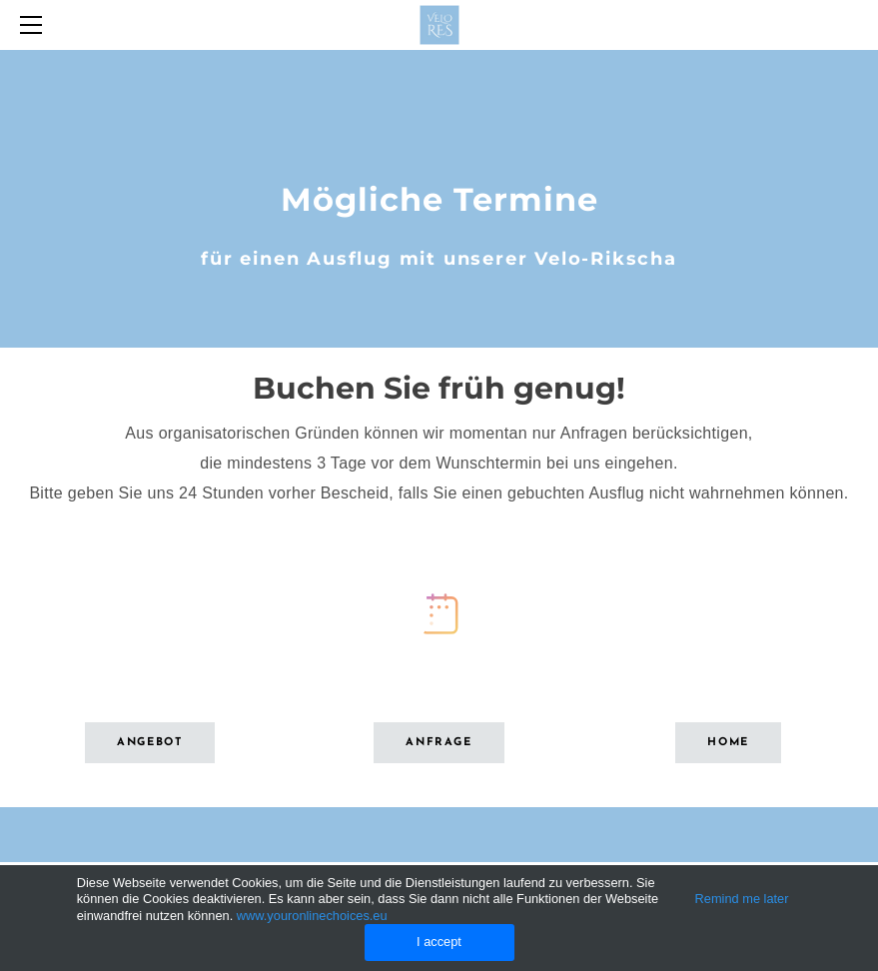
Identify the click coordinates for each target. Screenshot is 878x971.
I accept (439, 941)
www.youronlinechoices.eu (312, 915)
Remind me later (742, 898)
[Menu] (35, 25)
